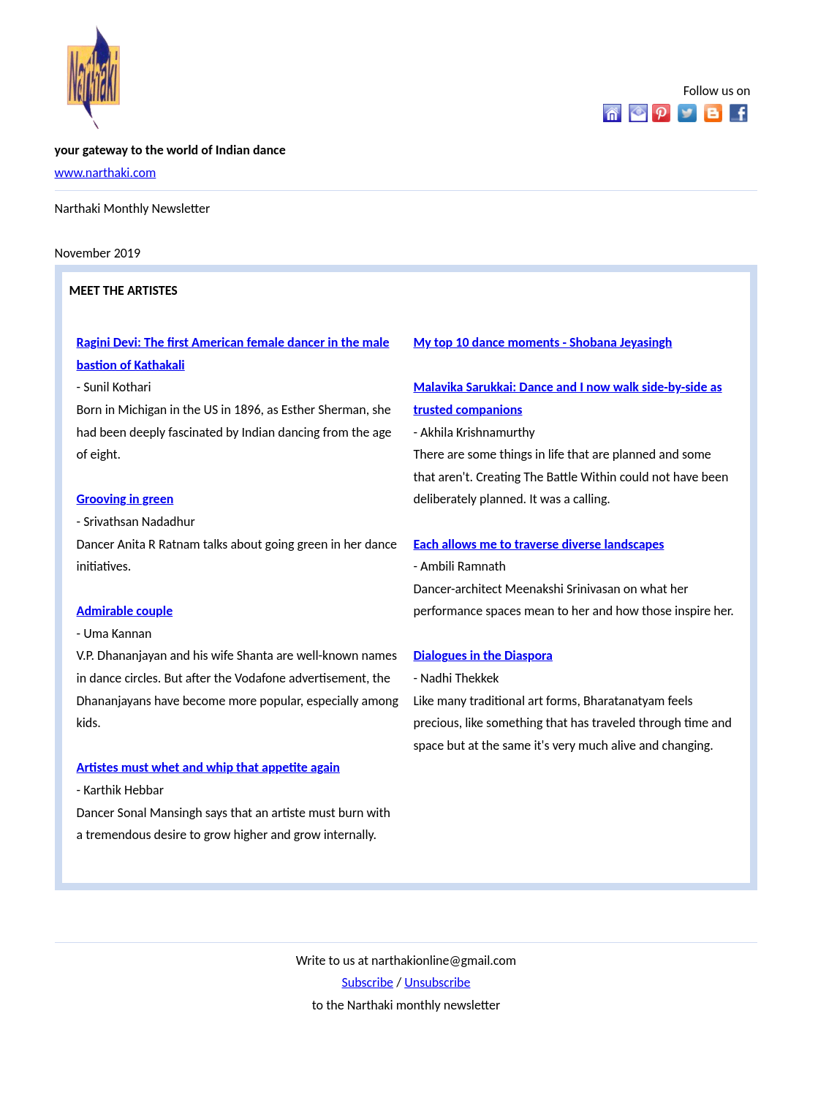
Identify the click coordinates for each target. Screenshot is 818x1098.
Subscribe (367, 982)
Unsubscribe (437, 982)
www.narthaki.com (105, 173)
